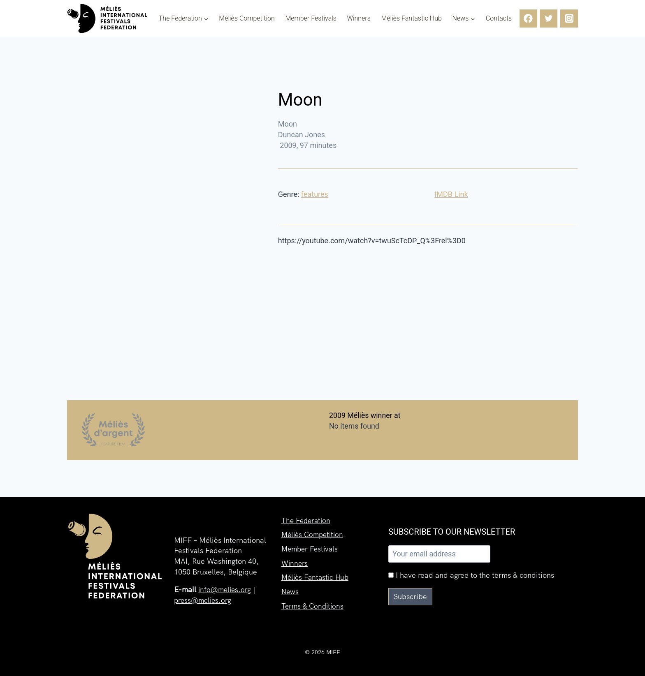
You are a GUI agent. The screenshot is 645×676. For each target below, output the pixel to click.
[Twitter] (548, 18)
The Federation (307, 516)
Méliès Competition (247, 18)
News (290, 590)
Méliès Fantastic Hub (411, 18)
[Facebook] (528, 18)
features (314, 194)
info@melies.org (225, 589)
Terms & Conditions (313, 605)
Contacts (499, 18)
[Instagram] (569, 18)
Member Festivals (310, 18)
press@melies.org (204, 600)
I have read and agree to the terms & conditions (471, 575)
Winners (359, 18)
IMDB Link (451, 194)
